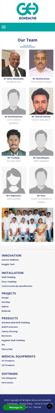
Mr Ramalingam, (41, 157)
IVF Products (8, 365)
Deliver (5, 306)
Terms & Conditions (43, 403)
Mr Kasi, (41, 195)
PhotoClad (7, 349)
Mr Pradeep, (13, 157)
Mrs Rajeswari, (13, 195)
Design (5, 297)
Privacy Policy (26, 403)
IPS (3, 344)
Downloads (12, 403)
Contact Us (26, 407)
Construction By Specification (17, 286)
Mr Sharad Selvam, (41, 116)
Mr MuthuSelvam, (14, 116)
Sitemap (37, 407)
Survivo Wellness (10, 259)
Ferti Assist (7, 382)
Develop (6, 302)
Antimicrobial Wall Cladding (16, 322)
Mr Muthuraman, (41, 78)
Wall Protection (10, 326)
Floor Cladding (9, 281)
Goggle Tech (8, 264)
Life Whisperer (9, 378)
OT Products (8, 360)
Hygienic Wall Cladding (13, 340)
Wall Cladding (9, 277)
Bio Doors (7, 335)
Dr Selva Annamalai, (14, 78)
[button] (14, 407)
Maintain (6, 310)
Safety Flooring (10, 331)
